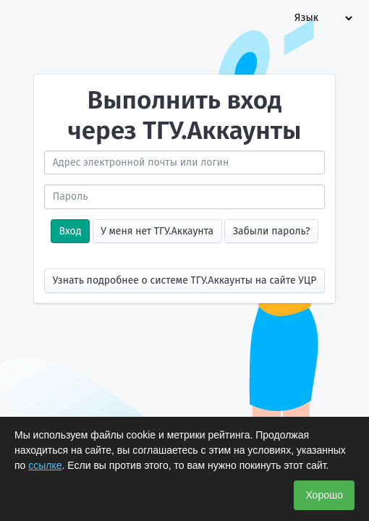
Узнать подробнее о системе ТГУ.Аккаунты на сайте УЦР (185, 280)
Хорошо (324, 495)
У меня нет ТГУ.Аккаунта (157, 231)
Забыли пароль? (271, 231)
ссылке (45, 465)
